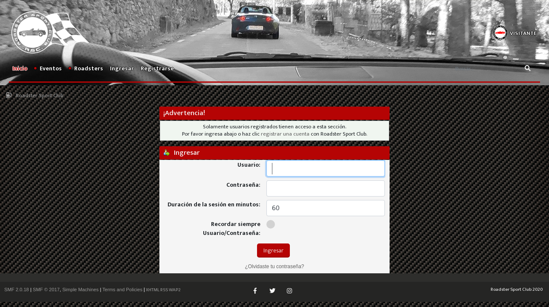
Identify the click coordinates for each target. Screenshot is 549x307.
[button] (514, 32)
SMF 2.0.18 (16, 289)
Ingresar (122, 68)
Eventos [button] (48, 68)
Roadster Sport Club (40, 96)
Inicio (19, 68)
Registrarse (157, 68)
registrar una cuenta (285, 134)
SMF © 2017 (46, 289)
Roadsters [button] (86, 68)
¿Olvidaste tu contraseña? (274, 266)
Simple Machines (80, 289)
